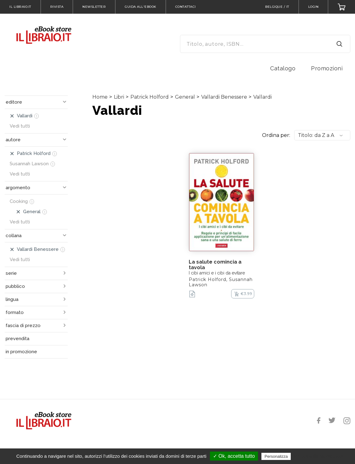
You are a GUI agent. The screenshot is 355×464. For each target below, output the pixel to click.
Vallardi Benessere (224, 97)
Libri (119, 97)
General (185, 97)
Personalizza (276, 456)
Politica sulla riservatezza (318, 456)
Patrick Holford (149, 97)
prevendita (17, 338)
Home (100, 97)
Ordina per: (276, 135)
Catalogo (282, 68)
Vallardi (262, 97)
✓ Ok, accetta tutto (234, 456)
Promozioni (327, 68)
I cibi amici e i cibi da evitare (217, 272)
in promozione (21, 351)
